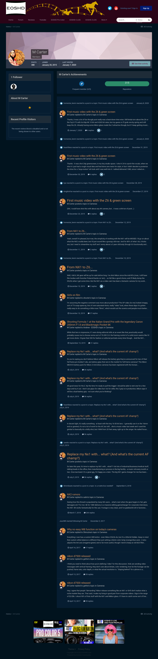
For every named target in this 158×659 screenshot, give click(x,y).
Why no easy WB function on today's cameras (91, 529)
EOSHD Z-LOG (91, 20)
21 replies (93, 343)
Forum (20, 20)
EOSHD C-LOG (75, 20)
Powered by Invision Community (79, 655)
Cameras (103, 115)
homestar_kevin (70, 103)
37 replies (93, 313)
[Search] (126, 20)
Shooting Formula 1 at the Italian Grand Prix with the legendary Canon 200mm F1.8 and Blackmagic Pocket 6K (105, 323)
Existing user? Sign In (129, 8)
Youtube (43, 20)
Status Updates (139, 21)
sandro (66, 443)
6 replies (89, 130)
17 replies (88, 548)
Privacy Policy (84, 649)
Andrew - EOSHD (90, 327)
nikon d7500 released (78, 556)
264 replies (89, 513)
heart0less (68, 147)
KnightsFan (68, 191)
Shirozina (87, 532)
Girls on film (73, 295)
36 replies (87, 370)
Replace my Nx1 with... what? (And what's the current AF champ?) (102, 351)
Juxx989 (63, 521)
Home (10, 20)
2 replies (92, 250)
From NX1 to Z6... (105, 222)
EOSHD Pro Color (58, 20)
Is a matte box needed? (104, 486)
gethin (85, 559)
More (104, 20)
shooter (86, 298)
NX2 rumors (73, 494)
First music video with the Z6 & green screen (116, 103)
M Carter (70, 115)
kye (65, 183)
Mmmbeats (68, 486)
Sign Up (146, 8)
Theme (72, 649)
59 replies (88, 574)
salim (85, 497)
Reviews (31, 20)
